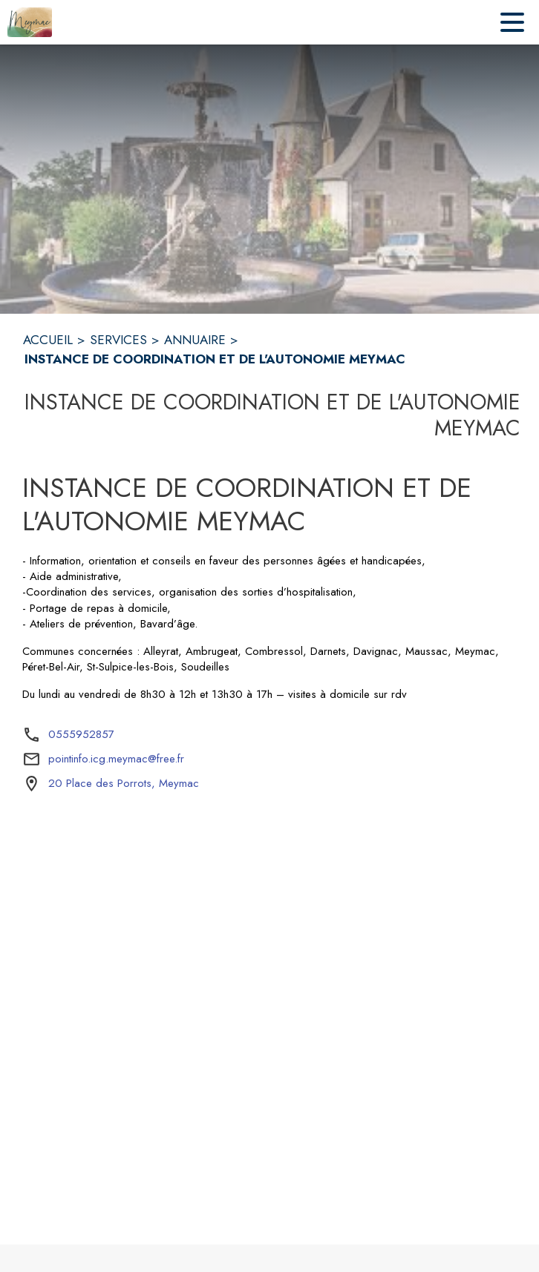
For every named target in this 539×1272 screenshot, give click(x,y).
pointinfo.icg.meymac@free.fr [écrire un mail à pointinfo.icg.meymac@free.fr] (116, 759)
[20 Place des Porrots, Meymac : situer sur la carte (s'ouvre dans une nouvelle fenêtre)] (123, 784)
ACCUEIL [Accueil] (48, 340)
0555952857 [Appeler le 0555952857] (81, 734)
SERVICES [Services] (118, 340)
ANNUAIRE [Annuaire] (195, 340)
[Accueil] (29, 22)
